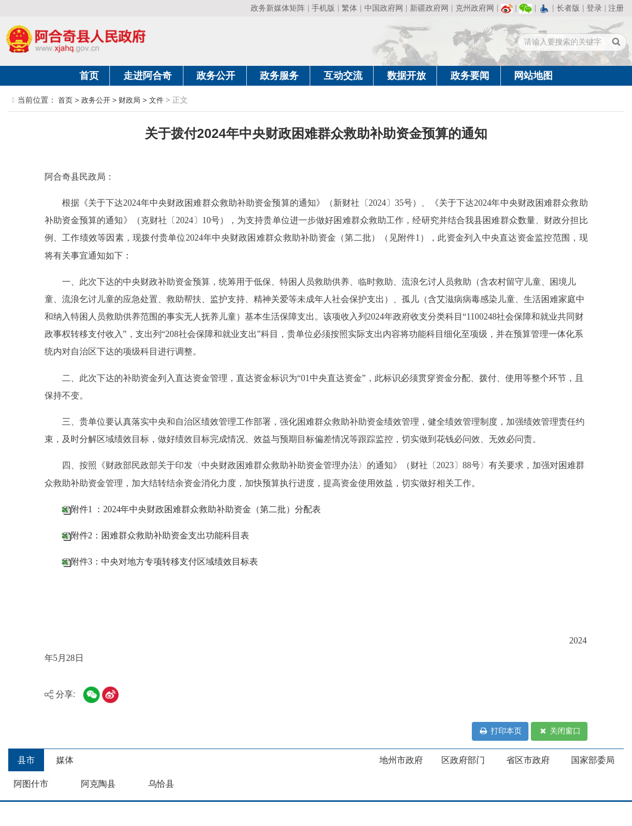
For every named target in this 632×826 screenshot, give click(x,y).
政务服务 (279, 75)
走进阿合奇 (147, 75)
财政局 (129, 100)
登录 (594, 8)
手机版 (323, 8)
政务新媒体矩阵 (278, 8)
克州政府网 (474, 8)
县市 (26, 760)
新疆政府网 (429, 8)
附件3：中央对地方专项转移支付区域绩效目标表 (164, 561)
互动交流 (343, 75)
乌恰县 (161, 784)
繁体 (349, 8)
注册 (616, 8)
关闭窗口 (559, 731)
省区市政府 (528, 760)
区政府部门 (463, 760)
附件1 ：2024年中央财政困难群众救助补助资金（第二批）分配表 (196, 509)
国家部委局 (593, 760)
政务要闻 (470, 75)
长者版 (568, 8)
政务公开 (215, 75)
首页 (89, 75)
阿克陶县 (98, 784)
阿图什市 (31, 784)
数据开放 (406, 75)
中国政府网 (383, 8)
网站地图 (533, 75)
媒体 (65, 760)
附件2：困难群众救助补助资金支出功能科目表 (160, 535)
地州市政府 (401, 760)
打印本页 (500, 731)
